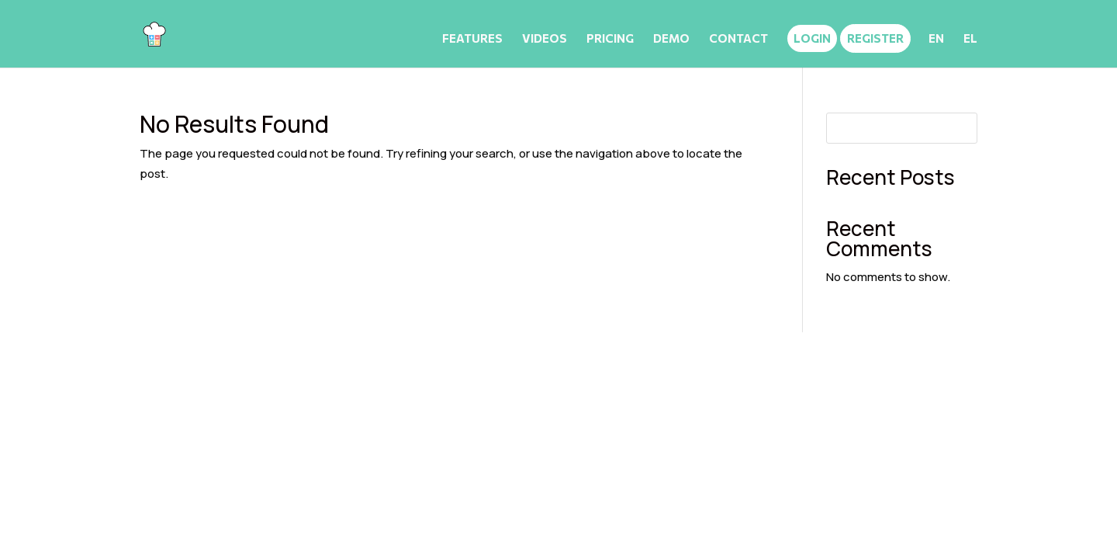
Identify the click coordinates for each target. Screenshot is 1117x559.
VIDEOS (544, 39)
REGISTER (875, 39)
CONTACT (738, 39)
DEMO (671, 39)
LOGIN (812, 39)
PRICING (610, 39)
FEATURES (472, 39)
